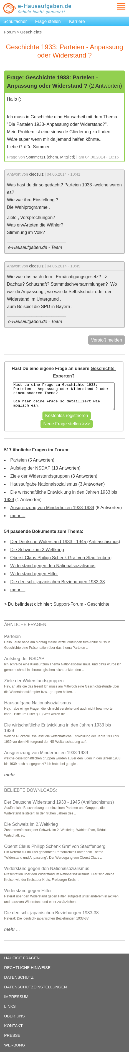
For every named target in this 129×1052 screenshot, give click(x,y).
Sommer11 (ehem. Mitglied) (50, 157)
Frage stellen (48, 21)
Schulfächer (15, 21)
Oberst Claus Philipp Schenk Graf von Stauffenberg (61, 557)
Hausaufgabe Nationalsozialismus (43, 484)
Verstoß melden (106, 340)
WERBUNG (14, 1045)
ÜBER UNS (14, 1016)
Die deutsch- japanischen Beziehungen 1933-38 (57, 581)
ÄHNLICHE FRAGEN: (25, 624)
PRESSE (12, 1035)
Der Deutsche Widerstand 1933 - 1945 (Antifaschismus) (65, 541)
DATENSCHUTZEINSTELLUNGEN (35, 987)
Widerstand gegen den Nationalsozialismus (52, 565)
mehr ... (17, 515)
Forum (10, 32)
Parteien (18, 460)
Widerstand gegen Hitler (34, 573)
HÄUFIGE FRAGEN (22, 958)
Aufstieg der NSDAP (30, 468)
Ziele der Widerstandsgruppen (40, 476)
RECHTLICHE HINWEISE (27, 967)
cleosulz (36, 174)
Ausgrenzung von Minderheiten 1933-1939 (52, 507)
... (12, 774)
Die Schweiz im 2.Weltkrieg (37, 549)
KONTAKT (13, 1026)
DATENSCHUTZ (19, 977)
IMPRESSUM (16, 996)
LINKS (10, 1006)
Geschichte (98, 604)
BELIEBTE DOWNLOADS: (30, 790)
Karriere (77, 21)
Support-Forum (68, 604)
